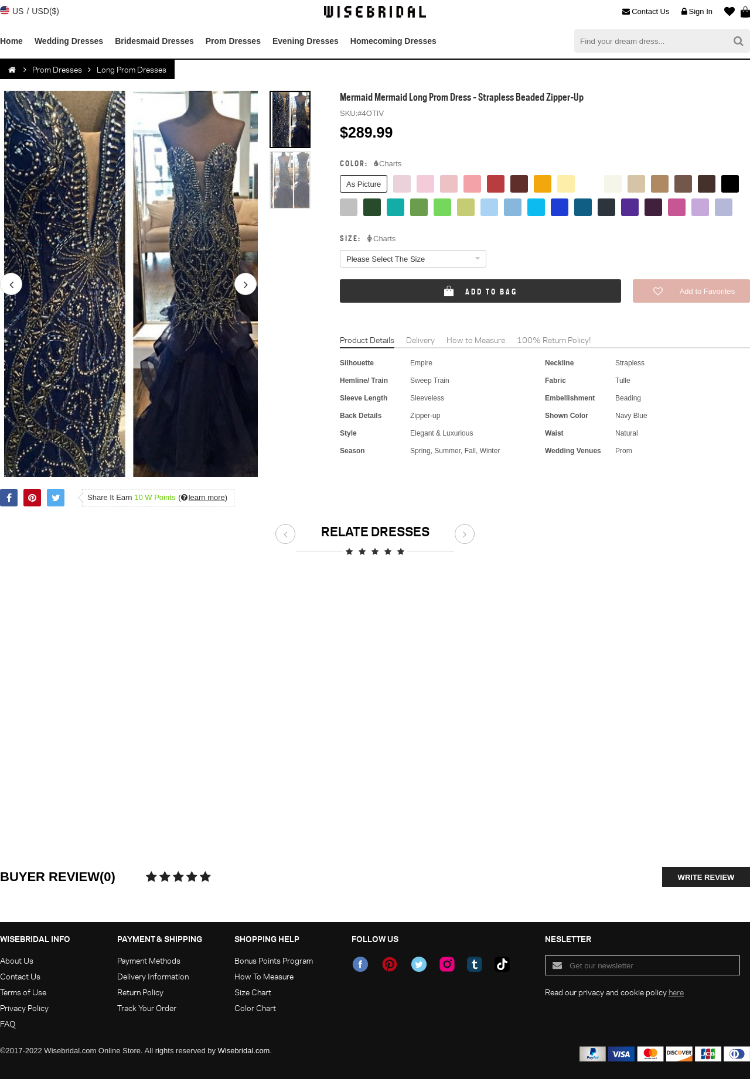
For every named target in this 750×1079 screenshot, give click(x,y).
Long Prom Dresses (131, 69)
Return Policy (140, 992)
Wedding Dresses (69, 41)
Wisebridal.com (244, 1050)
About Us (16, 960)
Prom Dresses (233, 41)
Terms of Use (23, 992)
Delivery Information (153, 976)
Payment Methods (148, 960)
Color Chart (255, 1008)
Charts (387, 164)
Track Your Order (146, 1008)
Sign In (696, 12)
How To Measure (264, 976)
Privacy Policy (24, 1008)
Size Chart (252, 992)
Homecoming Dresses (393, 41)
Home (11, 41)
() (202, 497)
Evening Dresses (305, 41)
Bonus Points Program (273, 960)
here (676, 992)
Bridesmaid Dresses (154, 41)
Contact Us (645, 12)
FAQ (7, 1024)
